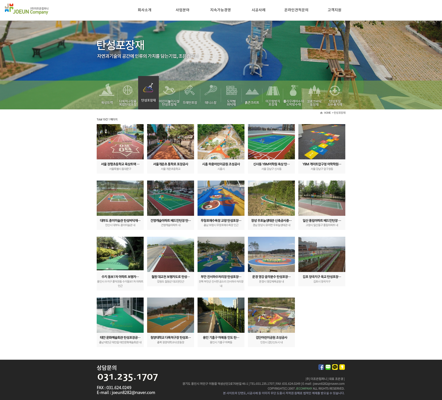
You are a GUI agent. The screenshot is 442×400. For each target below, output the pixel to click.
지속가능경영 (220, 10)
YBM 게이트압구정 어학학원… (321, 164)
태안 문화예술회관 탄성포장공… (120, 337)
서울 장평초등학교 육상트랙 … (120, 164)
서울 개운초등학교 (170, 169)
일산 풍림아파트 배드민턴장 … (322, 220)
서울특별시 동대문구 (120, 169)
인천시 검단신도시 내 (271, 342)
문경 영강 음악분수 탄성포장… (271, 276)
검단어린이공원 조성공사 (271, 337)
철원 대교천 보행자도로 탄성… (170, 276)
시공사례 (258, 10)
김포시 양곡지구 (321, 281)
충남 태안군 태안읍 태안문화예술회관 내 (120, 342)
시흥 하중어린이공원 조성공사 (221, 164)
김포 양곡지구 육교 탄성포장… (322, 276)
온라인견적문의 (296, 10)
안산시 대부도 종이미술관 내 (120, 225)
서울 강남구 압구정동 (322, 169)
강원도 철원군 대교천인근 (170, 281)
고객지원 (334, 10)
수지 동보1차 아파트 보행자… (120, 276)
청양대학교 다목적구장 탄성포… (170, 337)
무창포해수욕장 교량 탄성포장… (221, 220)
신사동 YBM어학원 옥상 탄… (271, 164)
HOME (327, 112)
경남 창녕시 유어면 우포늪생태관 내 (271, 225)
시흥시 (221, 169)
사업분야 (182, 10)
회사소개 (144, 10)
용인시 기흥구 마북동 (221, 342)
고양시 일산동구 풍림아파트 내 (322, 225)
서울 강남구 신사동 (272, 169)
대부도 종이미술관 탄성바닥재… (120, 220)
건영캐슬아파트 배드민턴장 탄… (170, 220)
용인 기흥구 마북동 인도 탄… (221, 337)
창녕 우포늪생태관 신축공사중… (271, 220)
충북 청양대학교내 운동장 (170, 342)
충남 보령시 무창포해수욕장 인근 (221, 225)
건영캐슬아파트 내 (170, 225)
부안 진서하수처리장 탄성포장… (221, 276)
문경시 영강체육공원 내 (271, 281)
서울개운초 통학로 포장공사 (170, 164)
